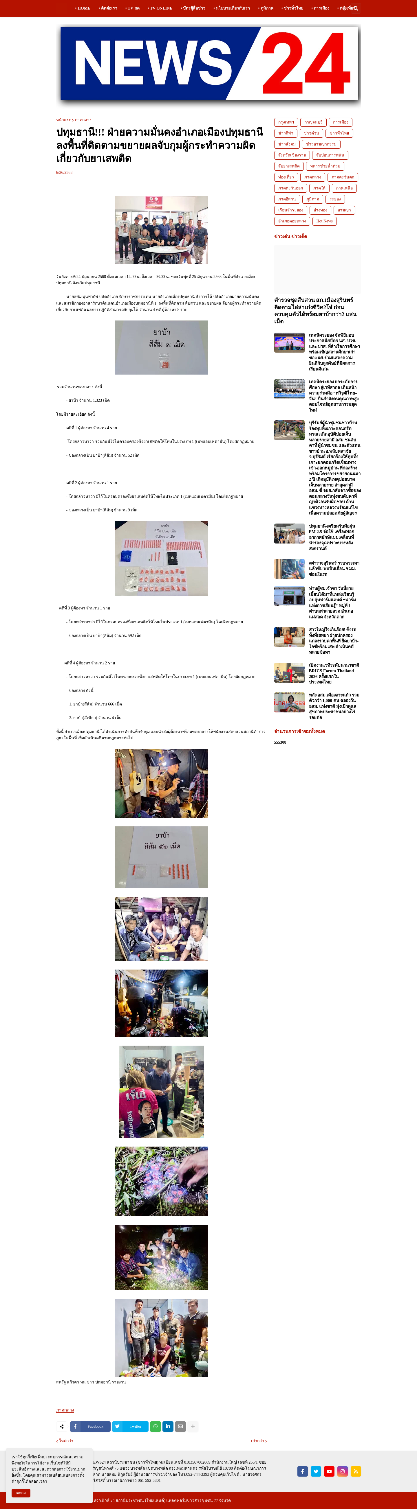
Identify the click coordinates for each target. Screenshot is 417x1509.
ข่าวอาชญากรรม (321, 144)
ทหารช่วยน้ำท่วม (325, 166)
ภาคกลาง (83, 120)
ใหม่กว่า (66, 1441)
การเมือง (340, 122)
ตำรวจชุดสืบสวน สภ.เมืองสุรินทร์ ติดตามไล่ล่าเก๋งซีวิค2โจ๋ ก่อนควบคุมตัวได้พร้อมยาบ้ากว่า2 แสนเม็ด (315, 311)
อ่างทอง (320, 210)
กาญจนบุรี (313, 122)
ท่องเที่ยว (286, 177)
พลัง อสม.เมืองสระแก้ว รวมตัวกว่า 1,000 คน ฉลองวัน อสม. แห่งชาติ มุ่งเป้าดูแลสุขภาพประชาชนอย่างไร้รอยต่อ (334, 706)
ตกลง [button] (21, 1493)
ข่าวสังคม (287, 144)
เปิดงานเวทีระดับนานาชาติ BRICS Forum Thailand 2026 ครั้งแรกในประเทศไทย (334, 674)
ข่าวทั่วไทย (339, 133)
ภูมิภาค (312, 199)
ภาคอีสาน (287, 199)
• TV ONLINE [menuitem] (160, 8)
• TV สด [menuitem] (132, 8)
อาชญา (344, 210)
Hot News (325, 221)
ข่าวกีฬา (285, 133)
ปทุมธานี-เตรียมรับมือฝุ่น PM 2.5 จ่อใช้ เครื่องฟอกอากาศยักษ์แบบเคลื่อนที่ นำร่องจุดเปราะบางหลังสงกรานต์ (332, 537)
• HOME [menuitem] (83, 8)
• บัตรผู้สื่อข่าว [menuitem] (193, 8)
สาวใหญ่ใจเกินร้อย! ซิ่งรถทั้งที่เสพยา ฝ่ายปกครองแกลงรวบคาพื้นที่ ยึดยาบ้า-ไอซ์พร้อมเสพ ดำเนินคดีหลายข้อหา (334, 641)
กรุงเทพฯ (286, 122)
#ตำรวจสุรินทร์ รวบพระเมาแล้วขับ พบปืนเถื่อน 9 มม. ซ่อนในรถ (334, 569)
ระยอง (335, 199)
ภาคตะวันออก (290, 188)
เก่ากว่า (257, 1441)
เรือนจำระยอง (290, 210)
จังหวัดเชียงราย (292, 155)
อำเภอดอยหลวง (292, 221)
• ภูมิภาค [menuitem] (265, 8)
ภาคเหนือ (344, 188)
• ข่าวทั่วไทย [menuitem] (292, 8)
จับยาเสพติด (289, 166)
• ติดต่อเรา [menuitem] (107, 8)
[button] (344, 8)
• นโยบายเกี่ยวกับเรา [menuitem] (231, 8)
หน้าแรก (63, 120)
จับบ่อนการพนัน (330, 155)
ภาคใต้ (319, 188)
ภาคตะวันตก (343, 177)
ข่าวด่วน (311, 133)
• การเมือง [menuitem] (320, 8)
